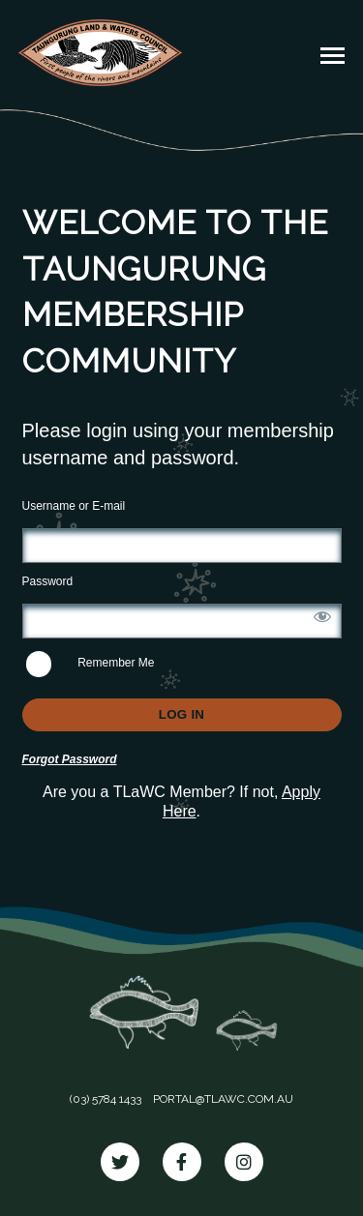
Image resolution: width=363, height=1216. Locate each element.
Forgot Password (69, 759)
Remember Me (90, 664)
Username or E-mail (74, 506)
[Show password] (322, 616)
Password (48, 581)
